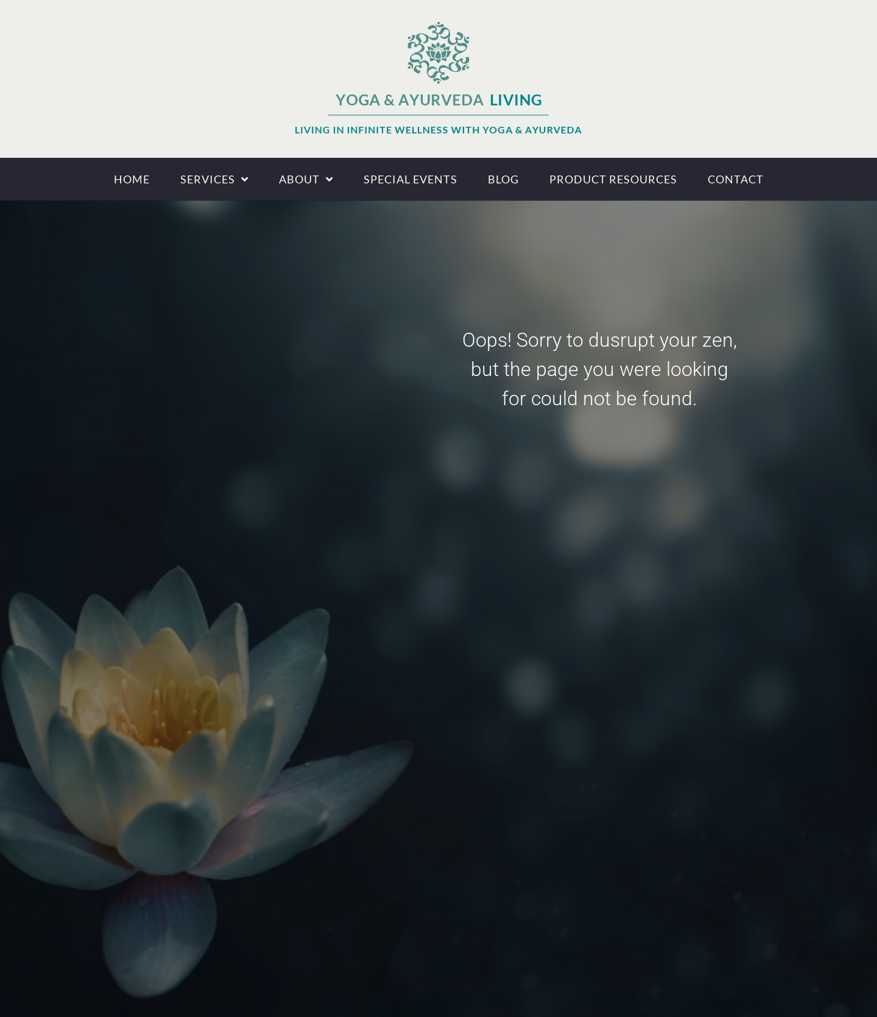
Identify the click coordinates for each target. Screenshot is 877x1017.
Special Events (410, 179)
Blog (503, 179)
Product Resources (613, 179)
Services (214, 179)
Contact (736, 179)
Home (132, 179)
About (306, 179)
